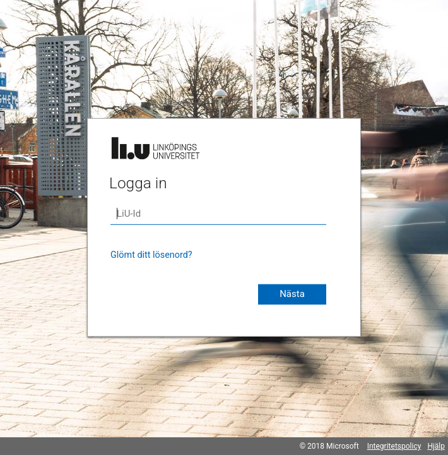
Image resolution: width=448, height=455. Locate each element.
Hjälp (436, 446)
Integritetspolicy (394, 446)
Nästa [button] (292, 294)
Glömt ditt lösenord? (151, 255)
